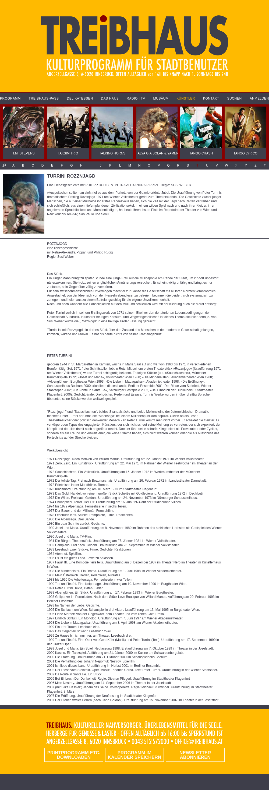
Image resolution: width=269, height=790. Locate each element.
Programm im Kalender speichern (134, 755)
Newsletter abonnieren (195, 755)
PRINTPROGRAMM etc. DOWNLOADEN (73, 755)
